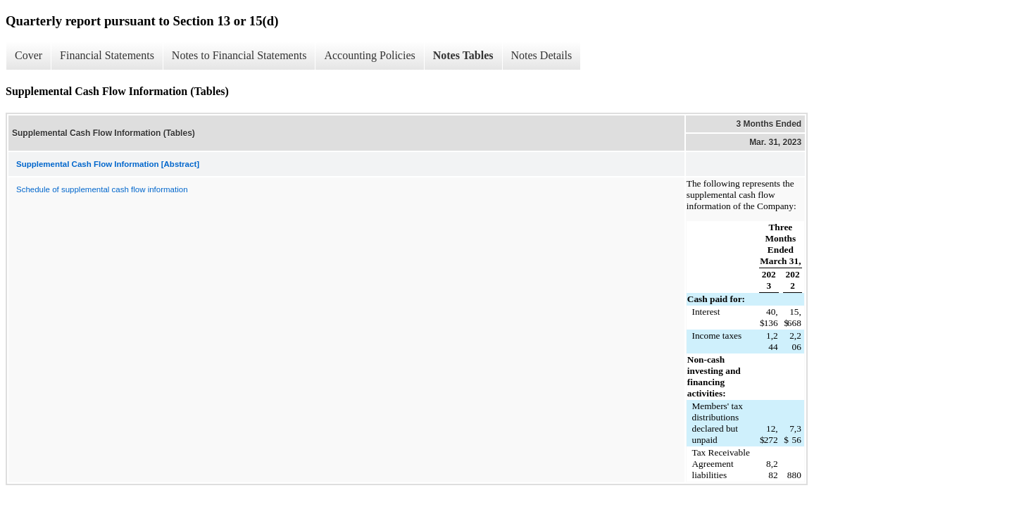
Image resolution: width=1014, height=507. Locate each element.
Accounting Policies (369, 55)
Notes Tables (463, 55)
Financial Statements (107, 55)
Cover (28, 55)
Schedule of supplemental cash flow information (102, 189)
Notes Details (541, 55)
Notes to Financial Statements (239, 55)
